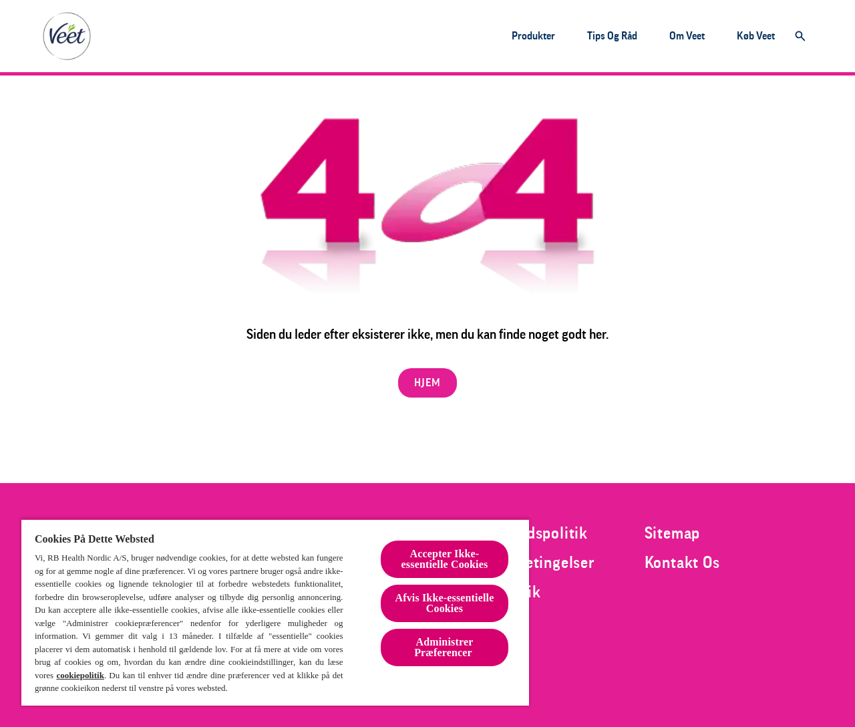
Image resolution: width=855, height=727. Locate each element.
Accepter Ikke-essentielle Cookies (444, 559)
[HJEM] (427, 383)
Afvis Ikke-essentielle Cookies (444, 603)
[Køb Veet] (756, 36)
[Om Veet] (687, 36)
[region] (275, 612)
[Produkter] (533, 36)
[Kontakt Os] (682, 563)
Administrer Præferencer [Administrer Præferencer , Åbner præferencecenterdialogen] (444, 647)
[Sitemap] (673, 533)
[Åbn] (800, 36)
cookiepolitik (80, 675)
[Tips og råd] (612, 36)
